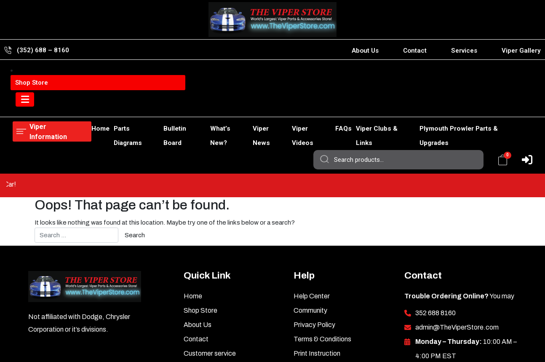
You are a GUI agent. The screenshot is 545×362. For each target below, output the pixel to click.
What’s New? (206, 106)
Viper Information (55, 76)
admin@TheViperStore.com (457, 270)
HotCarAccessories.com (262, 344)
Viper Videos (298, 106)
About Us (365, 50)
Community (310, 253)
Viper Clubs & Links (381, 106)
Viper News (252, 106)
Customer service (210, 296)
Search (323, 76)
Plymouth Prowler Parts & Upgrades (473, 106)
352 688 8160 (435, 256)
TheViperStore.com (181, 344)
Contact (415, 50)
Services (464, 50)
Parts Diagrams (105, 106)
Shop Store (56, 106)
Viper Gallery (521, 50)
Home (22, 106)
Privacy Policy (314, 268)
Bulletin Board (157, 106)
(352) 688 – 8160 (43, 50)
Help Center (312, 239)
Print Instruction (317, 296)
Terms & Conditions (322, 282)
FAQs (334, 106)
